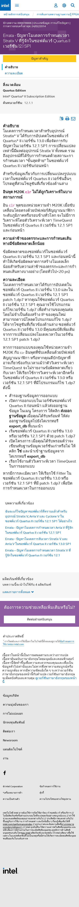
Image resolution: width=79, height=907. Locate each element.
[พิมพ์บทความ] (67, 118)
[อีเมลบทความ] (73, 118)
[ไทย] (64, 5)
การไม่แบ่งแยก (13, 713)
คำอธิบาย (11, 67)
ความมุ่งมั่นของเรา (15, 704)
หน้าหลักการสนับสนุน (16, 14)
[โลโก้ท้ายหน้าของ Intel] (10, 870)
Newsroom (10, 740)
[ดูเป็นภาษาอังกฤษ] (61, 118)
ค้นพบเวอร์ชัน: (18, 103)
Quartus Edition (14, 90)
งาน (5, 758)
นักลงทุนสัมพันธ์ (14, 722)
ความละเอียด (14, 73)
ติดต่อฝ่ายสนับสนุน (39, 619)
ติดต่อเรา (9, 731)
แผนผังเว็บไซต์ (12, 749)
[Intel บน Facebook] (4, 773)
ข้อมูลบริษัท (11, 695)
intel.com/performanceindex (17, 824)
